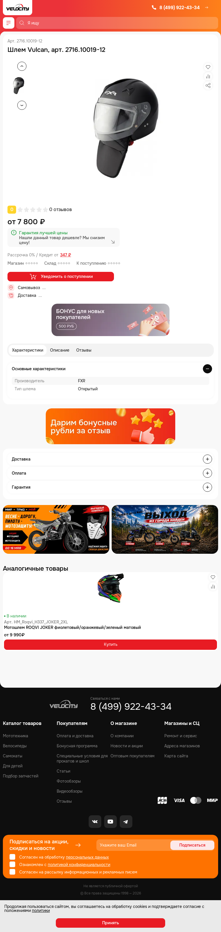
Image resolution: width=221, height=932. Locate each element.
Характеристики (27, 350)
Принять (110, 922)
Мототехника (15, 735)
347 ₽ (65, 255)
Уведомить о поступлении (61, 276)
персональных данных (87, 857)
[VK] (95, 821)
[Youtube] (110, 821)
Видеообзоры (70, 791)
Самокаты (12, 756)
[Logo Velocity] (17, 7)
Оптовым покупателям (132, 756)
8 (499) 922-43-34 (175, 8)
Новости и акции (126, 745)
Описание (59, 350)
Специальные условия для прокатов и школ (82, 758)
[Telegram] (126, 821)
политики (41, 910)
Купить (110, 644)
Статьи (63, 771)
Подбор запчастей (20, 776)
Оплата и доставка (75, 735)
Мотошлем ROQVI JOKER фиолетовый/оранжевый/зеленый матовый (72, 627)
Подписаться (192, 845)
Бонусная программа (77, 745)
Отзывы (84, 350)
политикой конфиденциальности (79, 864)
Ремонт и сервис (180, 735)
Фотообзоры (69, 781)
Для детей (12, 766)
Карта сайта (176, 756)
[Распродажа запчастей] (56, 529)
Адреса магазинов (182, 745)
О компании (122, 735)
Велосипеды (15, 745)
